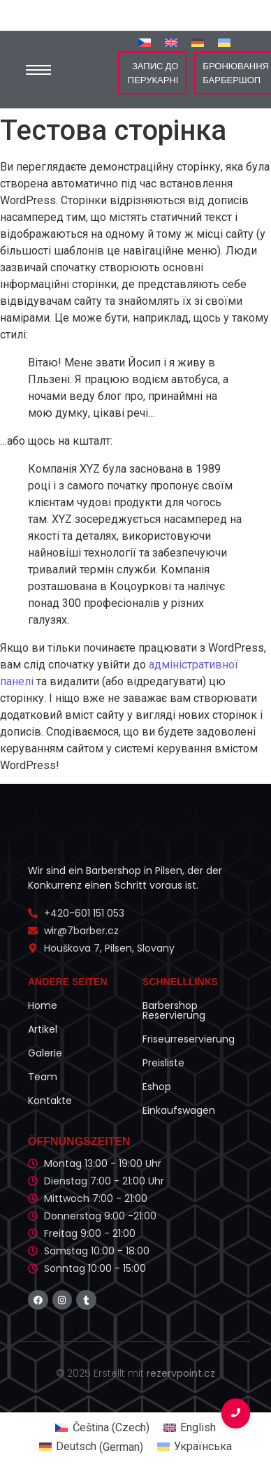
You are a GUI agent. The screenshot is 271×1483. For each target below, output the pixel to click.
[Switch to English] (171, 42)
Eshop (156, 1087)
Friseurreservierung (188, 1039)
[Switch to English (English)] (189, 1428)
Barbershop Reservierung (173, 1010)
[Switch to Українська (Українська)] (194, 1447)
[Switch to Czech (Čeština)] (102, 1428)
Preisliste (163, 1063)
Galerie (45, 1053)
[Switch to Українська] (224, 42)
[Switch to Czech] (144, 42)
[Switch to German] (197, 42)
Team (42, 1077)
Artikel (42, 1029)
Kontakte (50, 1101)
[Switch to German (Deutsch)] (91, 1447)
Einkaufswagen (178, 1110)
